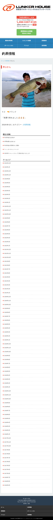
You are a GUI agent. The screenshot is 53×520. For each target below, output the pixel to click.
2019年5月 (7, 371)
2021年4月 (7, 281)
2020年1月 (7, 340)
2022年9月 (7, 218)
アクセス (26, 45)
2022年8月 (7, 222)
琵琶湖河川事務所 (26, 32)
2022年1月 (7, 245)
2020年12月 (7, 296)
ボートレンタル (9, 45)
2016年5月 (7, 481)
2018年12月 (7, 391)
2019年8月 (7, 359)
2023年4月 (7, 190)
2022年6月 (7, 230)
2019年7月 (7, 363)
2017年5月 (7, 465)
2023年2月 (7, 198)
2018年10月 (7, 399)
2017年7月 (7, 457)
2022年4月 (7, 237)
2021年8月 (7, 265)
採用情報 (44, 45)
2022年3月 (7, 241)
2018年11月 (7, 395)
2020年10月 (7, 304)
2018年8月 (7, 406)
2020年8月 (7, 312)
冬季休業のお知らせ (9, 141)
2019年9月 (7, 355)
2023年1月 (7, 202)
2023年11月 (7, 175)
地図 (34, 25)
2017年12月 (7, 438)
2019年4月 (7, 375)
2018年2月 (7, 430)
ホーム (2, 60)
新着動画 (44, 40)
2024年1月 (7, 167)
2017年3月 (7, 473)
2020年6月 (7, 320)
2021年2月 (7, 288)
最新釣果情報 (8, 40)
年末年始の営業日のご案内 (11, 145)
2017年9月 (7, 450)
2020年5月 (7, 324)
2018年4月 (7, 422)
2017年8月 (7, 453)
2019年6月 (7, 367)
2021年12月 (7, 249)
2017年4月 (7, 469)
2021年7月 (7, 269)
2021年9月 (7, 261)
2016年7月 (7, 477)
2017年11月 (7, 442)
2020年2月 (7, 336)
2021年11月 (7, 253)
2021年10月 (7, 257)
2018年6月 (7, 414)
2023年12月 (7, 171)
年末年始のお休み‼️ (9, 137)
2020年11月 (7, 300)
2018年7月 (7, 410)
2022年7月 (7, 226)
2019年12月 (7, 344)
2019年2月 (7, 383)
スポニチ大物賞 (26, 40)
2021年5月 (7, 277)
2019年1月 (7, 387)
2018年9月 (7, 402)
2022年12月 (7, 206)
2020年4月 (7, 328)
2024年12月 (7, 163)
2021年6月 (7, 273)
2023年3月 (7, 194)
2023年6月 (7, 182)
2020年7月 (7, 316)
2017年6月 (7, 461)
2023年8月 (7, 179)
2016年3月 (7, 485)
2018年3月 (7, 426)
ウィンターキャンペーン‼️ (11, 149)
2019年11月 (7, 347)
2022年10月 (7, 214)
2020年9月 (7, 308)
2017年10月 (7, 446)
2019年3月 (7, 379)
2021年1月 (7, 292)
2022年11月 (7, 210)
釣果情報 (7, 60)
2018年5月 (7, 418)
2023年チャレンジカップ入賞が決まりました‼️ (17, 153)
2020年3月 (7, 332)
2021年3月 (7, 285)
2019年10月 (7, 351)
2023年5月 (7, 186)
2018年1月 (7, 434)
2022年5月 (7, 233)
